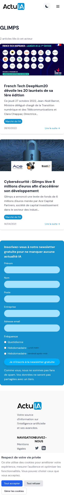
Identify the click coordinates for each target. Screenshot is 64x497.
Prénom (8, 263)
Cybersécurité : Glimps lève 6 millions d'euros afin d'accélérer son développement (31, 186)
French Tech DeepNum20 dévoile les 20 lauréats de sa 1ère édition (28, 90)
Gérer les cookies (14, 491)
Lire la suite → (52, 128)
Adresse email (12, 321)
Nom (6, 277)
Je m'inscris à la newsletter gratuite (32, 362)
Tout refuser (33, 483)
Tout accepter (12, 483)
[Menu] (57, 6)
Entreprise (10, 306)
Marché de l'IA (13, 121)
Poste (7, 292)
